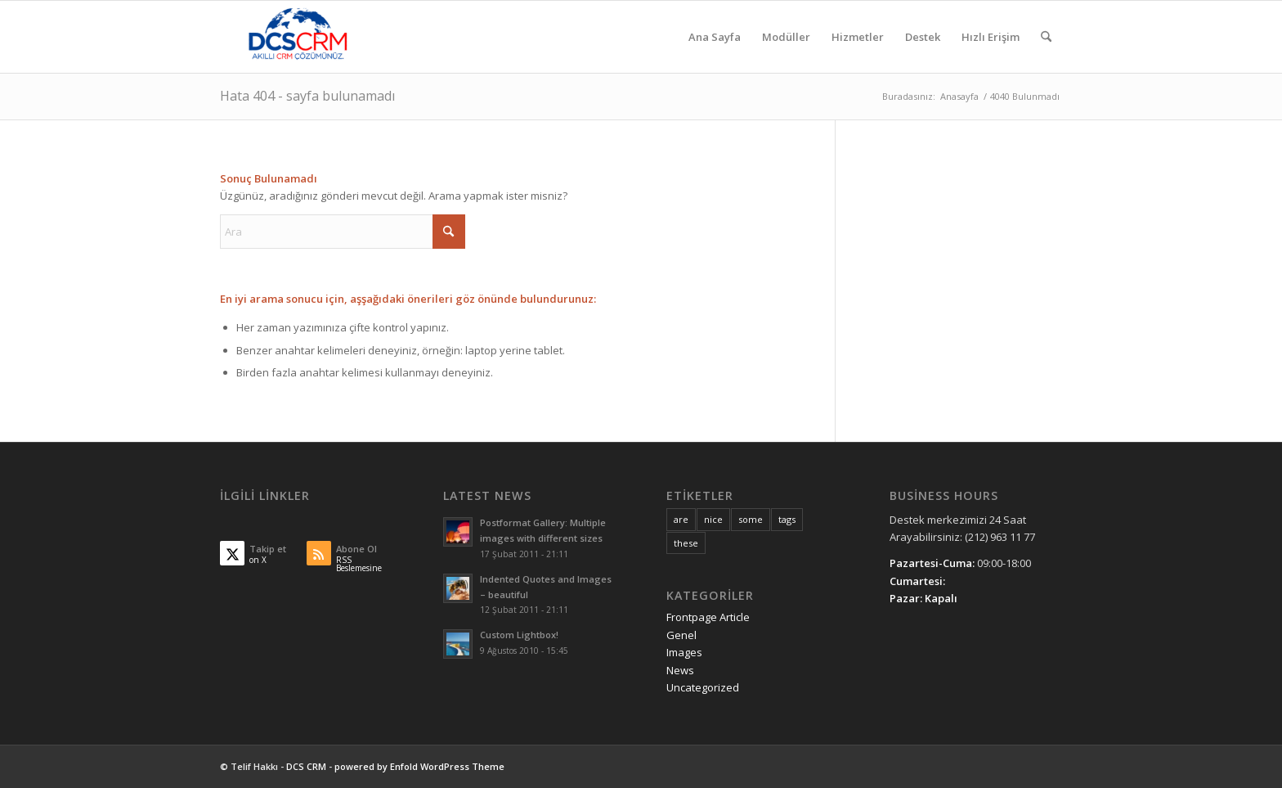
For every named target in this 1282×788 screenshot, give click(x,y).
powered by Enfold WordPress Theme (419, 766)
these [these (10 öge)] (686, 543)
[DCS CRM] (298, 37)
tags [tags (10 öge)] (787, 519)
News (680, 670)
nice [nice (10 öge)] (713, 519)
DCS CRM (306, 766)
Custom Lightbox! (519, 634)
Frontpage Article (708, 617)
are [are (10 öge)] (681, 519)
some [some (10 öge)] (750, 519)
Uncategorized (702, 687)
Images (684, 652)
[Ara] (1046, 37)
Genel (681, 635)
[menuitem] (714, 37)
